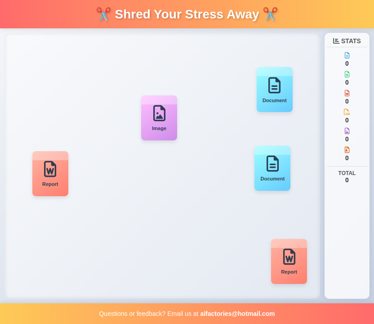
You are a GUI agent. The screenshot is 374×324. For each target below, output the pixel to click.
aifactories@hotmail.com (237, 313)
